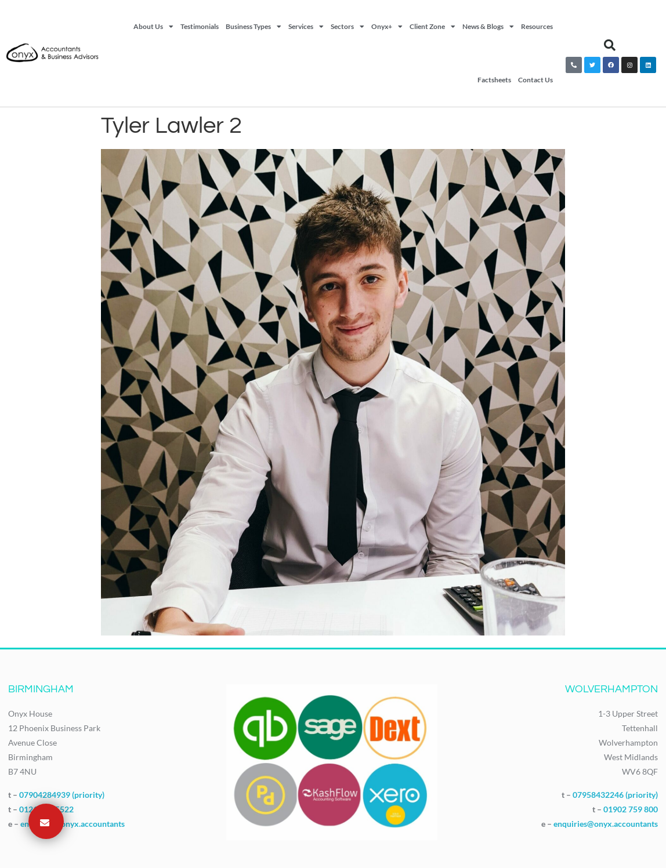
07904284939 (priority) (61, 795)
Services (306, 26)
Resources (537, 26)
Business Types (253, 26)
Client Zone (432, 26)
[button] (609, 45)
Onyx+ (387, 26)
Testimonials (199, 26)
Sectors (347, 26)
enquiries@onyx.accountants (72, 824)
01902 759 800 (630, 809)
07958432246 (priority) (615, 795)
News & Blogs (488, 26)
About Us (153, 26)
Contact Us (535, 79)
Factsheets (494, 79)
